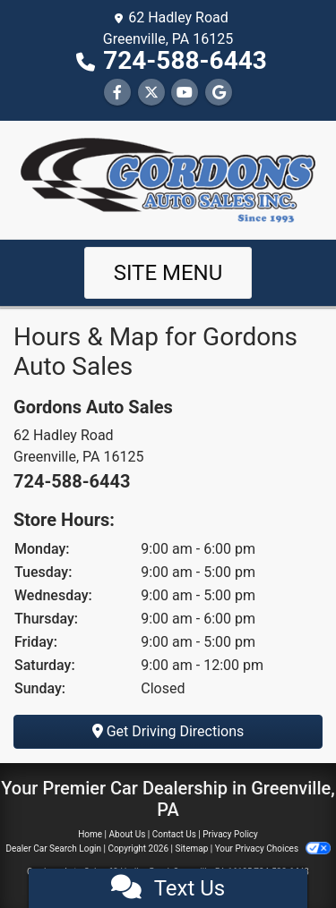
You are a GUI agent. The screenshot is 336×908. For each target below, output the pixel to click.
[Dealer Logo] (168, 178)
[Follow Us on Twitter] (151, 92)
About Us (127, 834)
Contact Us (174, 834)
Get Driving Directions (168, 731)
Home (90, 834)
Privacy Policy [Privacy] (230, 834)
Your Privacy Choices (273, 848)
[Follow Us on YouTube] (184, 92)
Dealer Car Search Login (53, 848)
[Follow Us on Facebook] (117, 92)
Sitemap (191, 848)
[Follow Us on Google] (218, 92)
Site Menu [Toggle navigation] (168, 272)
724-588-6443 (185, 60)
